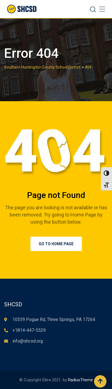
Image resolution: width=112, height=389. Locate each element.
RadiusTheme (80, 379)
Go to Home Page (56, 244)
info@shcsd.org (27, 341)
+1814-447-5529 (29, 330)
